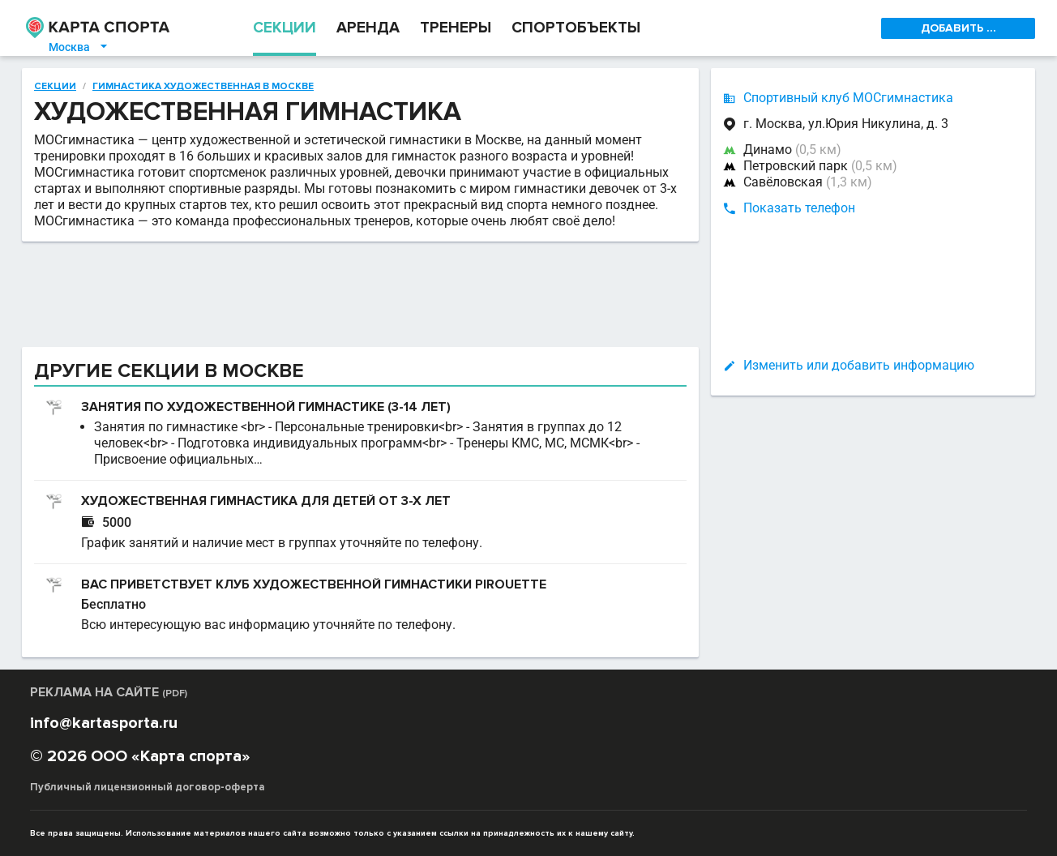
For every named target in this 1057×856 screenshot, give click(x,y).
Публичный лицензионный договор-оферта (147, 787)
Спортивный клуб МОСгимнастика (848, 97)
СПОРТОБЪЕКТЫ (575, 28)
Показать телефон (799, 208)
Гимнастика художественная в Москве (203, 86)
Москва (79, 47)
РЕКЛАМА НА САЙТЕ (108, 692)
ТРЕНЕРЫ (455, 28)
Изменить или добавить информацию (858, 365)
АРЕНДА (368, 28)
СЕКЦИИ (284, 28)
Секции (55, 86)
